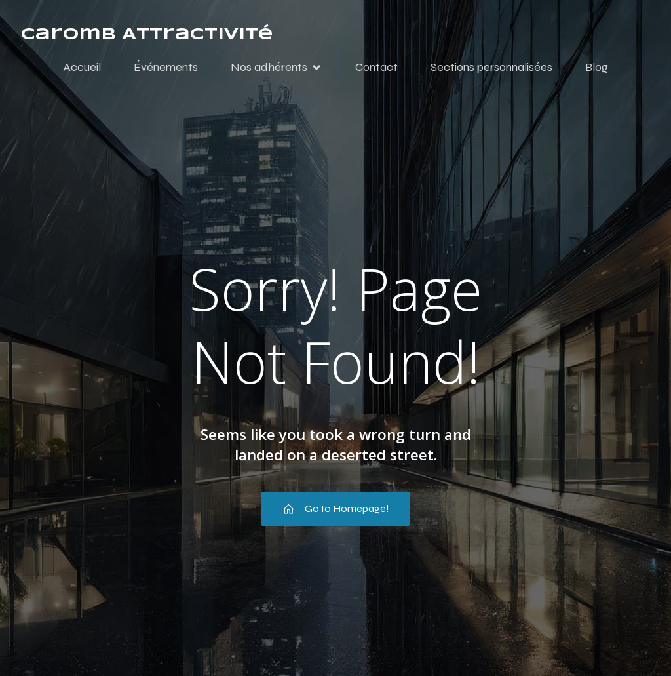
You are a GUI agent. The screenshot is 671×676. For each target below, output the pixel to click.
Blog (596, 67)
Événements (166, 67)
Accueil (82, 67)
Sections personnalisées (491, 67)
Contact (376, 67)
